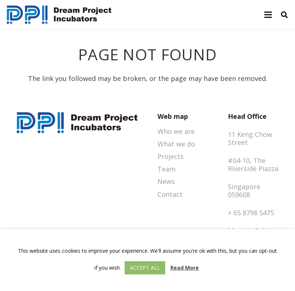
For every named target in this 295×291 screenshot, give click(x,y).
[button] (284, 15)
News (166, 181)
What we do (176, 143)
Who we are (176, 131)
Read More (184, 267)
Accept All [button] (145, 267)
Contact (170, 194)
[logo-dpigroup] (59, 15)
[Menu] (268, 15)
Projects (170, 156)
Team (166, 168)
